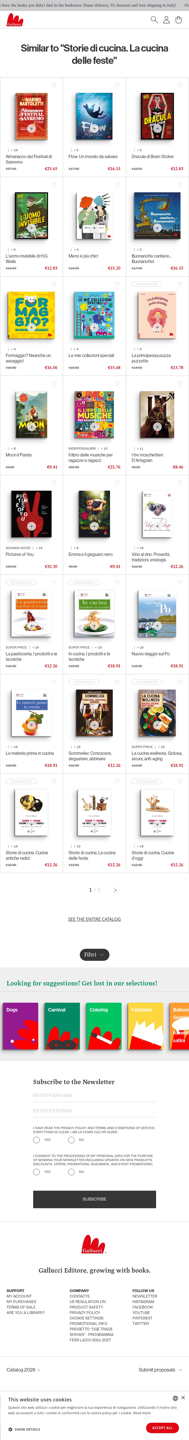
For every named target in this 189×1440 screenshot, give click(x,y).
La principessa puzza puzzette (151, 358)
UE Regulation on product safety (88, 1305)
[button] (24, 1429)
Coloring (120, 1010)
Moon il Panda (19, 455)
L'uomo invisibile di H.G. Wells (27, 258)
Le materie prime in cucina (30, 753)
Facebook (142, 1307)
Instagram (143, 1302)
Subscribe (94, 1199)
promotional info (89, 1324)
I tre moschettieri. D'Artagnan (148, 457)
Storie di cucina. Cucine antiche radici (27, 855)
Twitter (140, 1324)
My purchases (21, 1302)
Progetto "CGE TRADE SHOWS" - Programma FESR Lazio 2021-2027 (92, 1334)
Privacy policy (85, 1313)
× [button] (183, 1398)
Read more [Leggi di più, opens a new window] (142, 1413)
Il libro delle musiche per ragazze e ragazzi (91, 457)
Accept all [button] (162, 1427)
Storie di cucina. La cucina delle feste (92, 855)
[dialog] (94, 1416)
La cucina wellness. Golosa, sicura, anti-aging (157, 755)
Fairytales (163, 1010)
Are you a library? (26, 1313)
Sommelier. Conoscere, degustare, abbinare (90, 755)
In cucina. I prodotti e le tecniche (89, 656)
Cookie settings (86, 1318)
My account (19, 1297)
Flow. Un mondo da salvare (93, 156)
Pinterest (142, 1318)
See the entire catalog (94, 919)
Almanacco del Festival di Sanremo (29, 159)
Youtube (141, 1313)
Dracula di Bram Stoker (153, 156)
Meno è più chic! (83, 256)
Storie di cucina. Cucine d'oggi (153, 855)
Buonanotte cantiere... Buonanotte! (152, 258)
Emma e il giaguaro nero (91, 554)
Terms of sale (21, 1307)
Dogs (33, 1010)
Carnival (77, 1010)
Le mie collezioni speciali (91, 355)
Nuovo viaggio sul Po (151, 653)
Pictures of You (19, 554)
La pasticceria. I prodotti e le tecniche (31, 656)
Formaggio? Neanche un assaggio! (28, 358)
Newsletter (144, 1297)
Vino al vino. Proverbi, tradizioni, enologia (151, 557)
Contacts (80, 1297)
